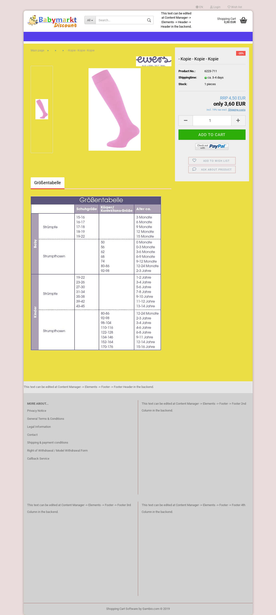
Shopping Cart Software (122, 609)
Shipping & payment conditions (47, 442)
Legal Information (39, 426)
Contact (32, 434)
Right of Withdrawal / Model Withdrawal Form (57, 450)
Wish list (235, 7)
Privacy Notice (36, 410)
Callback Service (38, 458)
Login (215, 7)
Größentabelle (47, 182)
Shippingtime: (187, 77)
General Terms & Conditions (45, 418)
